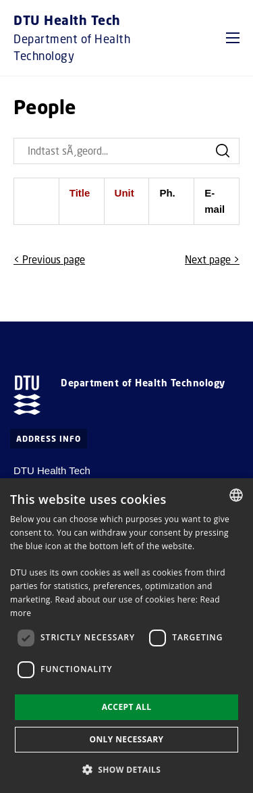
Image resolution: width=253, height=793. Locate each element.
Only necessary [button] (126, 739)
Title (79, 193)
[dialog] (126, 635)
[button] (233, 37)
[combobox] (236, 495)
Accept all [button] (127, 707)
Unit (124, 193)
